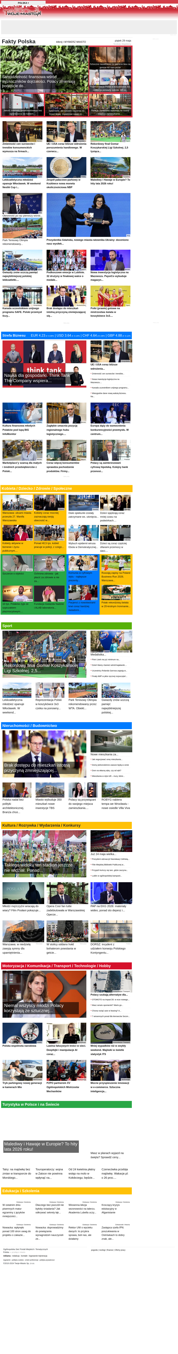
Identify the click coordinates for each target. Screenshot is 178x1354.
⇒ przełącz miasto (17, 1252)
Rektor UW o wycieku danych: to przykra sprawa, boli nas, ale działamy (83, 1231)
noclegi (102, 1250)
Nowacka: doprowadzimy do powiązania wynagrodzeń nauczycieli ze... (50, 1231)
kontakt (24, 1256)
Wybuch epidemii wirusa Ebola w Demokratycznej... (84, 537)
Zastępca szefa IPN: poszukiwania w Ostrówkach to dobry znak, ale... (116, 1231)
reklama (7, 1256)
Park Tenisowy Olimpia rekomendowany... (22, 232)
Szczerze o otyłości (18, 565)
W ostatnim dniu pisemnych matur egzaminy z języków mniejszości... (17, 1208)
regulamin (7, 1260)
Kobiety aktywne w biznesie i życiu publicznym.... (18, 538)
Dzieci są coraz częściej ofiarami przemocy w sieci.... (115, 538)
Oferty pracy (120, 1250)
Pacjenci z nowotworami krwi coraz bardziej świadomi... (83, 598)
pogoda (94, 1250)
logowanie (33, 1256)
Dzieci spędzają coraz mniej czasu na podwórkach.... (115, 508)
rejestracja (42, 1256)
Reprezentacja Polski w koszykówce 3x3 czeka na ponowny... (50, 699)
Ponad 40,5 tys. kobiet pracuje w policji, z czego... (49, 536)
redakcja (15, 1256)
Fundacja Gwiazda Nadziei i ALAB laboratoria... (49, 597)
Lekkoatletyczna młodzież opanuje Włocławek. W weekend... (17, 701)
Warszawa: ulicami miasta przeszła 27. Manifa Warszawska (18, 508)
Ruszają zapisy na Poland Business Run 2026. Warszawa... (116, 568)
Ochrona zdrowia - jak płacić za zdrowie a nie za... (49, 569)
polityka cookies (18, 1260)
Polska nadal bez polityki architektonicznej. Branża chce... (17, 801)
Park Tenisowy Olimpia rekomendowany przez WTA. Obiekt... (83, 699)
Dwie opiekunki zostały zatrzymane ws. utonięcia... (84, 506)
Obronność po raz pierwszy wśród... (22, 205)
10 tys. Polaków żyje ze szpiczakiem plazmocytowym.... (18, 599)
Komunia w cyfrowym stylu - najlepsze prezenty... (83, 568)
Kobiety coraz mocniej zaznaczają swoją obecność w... (49, 508)
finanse (110, 1250)
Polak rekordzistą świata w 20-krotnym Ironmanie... (116, 596)
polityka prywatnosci (47, 1260)
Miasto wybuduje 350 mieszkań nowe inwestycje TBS (50, 799)
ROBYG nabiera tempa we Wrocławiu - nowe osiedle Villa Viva (116, 799)
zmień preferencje (31, 1260)
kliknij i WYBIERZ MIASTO (71, 42)
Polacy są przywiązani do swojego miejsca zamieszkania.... (83, 799)
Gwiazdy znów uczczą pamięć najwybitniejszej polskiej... (116, 701)
